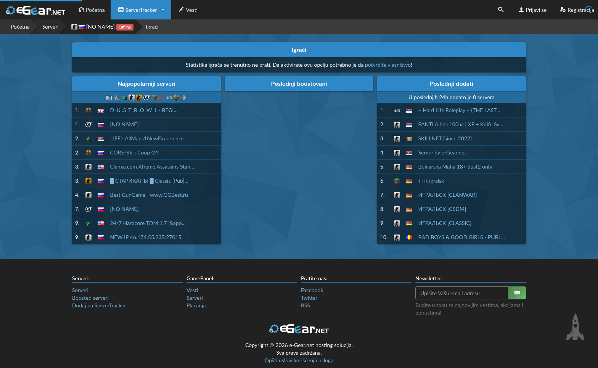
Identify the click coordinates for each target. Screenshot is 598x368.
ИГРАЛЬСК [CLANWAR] (447, 194)
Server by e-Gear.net (442, 152)
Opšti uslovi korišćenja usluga (299, 360)
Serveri (50, 26)
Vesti (187, 9)
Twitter (309, 297)
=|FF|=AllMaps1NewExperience (146, 138)
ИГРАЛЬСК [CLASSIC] (445, 223)
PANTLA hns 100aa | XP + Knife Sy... (460, 124)
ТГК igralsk (431, 180)
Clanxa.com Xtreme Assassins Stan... (152, 166)
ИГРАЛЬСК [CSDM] (442, 209)
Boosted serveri (90, 297)
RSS (305, 305)
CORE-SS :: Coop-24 (134, 152)
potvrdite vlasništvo (388, 64)
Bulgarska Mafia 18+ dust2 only (455, 166)
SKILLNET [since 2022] (445, 138)
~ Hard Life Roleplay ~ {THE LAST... (459, 110)
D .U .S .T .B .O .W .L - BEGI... (143, 110)
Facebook (312, 290)
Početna (91, 9)
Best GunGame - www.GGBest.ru (149, 194)
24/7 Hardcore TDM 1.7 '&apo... (147, 223)
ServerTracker (136, 9)
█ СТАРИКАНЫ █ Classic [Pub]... (149, 180)
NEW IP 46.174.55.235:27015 (145, 237)
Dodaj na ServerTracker (99, 305)
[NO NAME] (102, 27)
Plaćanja (196, 305)
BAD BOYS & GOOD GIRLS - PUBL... (461, 237)
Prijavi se (532, 9)
